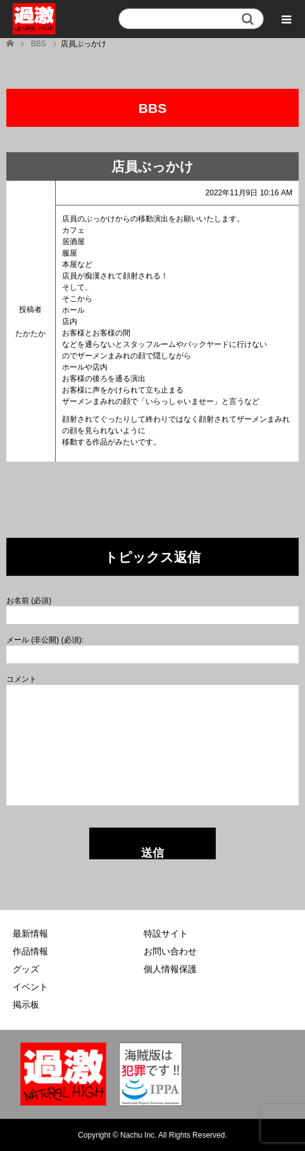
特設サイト (166, 933)
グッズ (26, 969)
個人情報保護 (170, 969)
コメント (21, 679)
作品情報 (30, 951)
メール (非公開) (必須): (45, 639)
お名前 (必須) (28, 600)
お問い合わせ (170, 951)
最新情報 (30, 933)
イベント (30, 987)
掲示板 (26, 1004)
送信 (152, 853)
